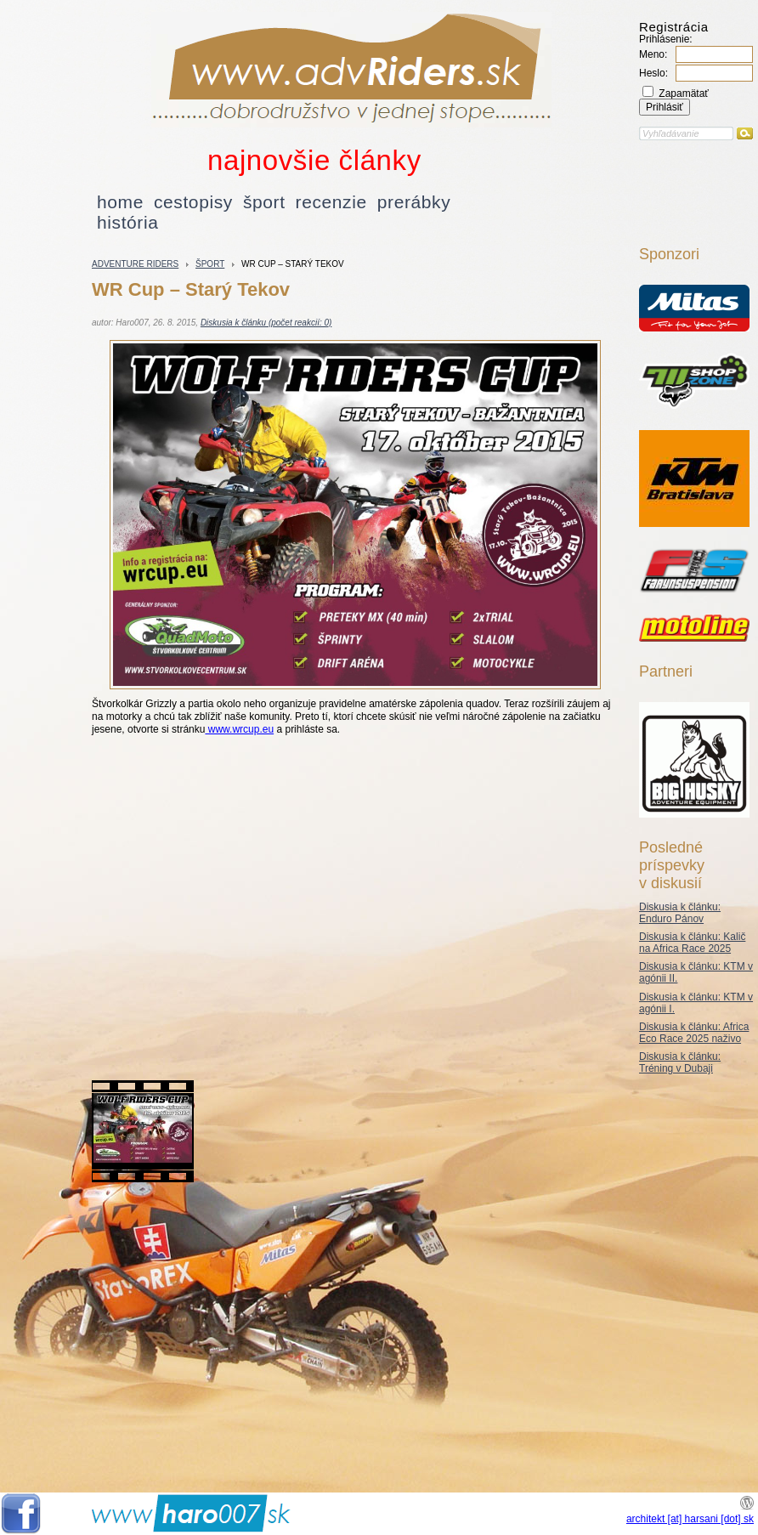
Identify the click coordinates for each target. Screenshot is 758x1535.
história (128, 222)
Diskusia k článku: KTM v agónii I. (696, 1003)
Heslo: (653, 73)
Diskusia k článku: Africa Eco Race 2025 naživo (694, 1033)
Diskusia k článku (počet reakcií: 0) (266, 322)
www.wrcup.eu (239, 729)
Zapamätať (675, 93)
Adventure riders (135, 264)
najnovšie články (314, 160)
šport (264, 202)
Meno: (653, 54)
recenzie (331, 202)
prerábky (414, 202)
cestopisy (193, 202)
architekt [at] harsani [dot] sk (690, 1519)
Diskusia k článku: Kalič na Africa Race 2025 (692, 942)
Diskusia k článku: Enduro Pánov (680, 913)
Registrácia (674, 27)
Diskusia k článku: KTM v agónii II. (696, 972)
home (120, 202)
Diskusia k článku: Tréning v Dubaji (680, 1062)
